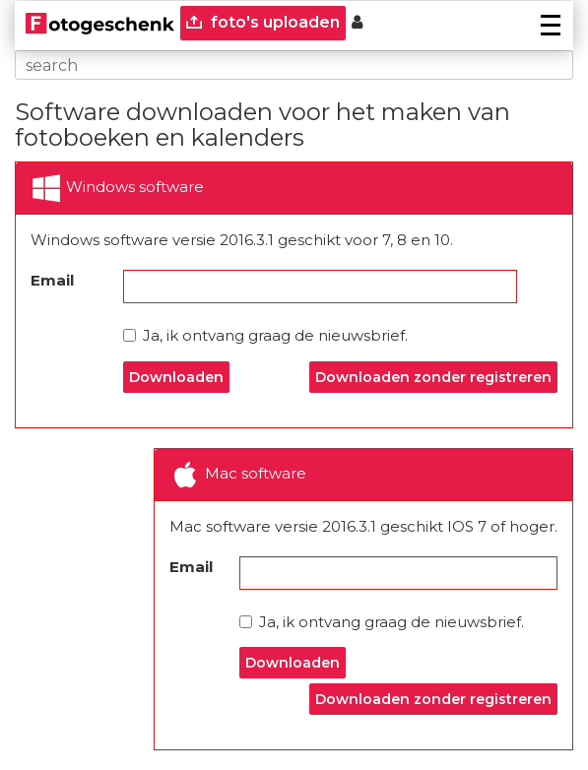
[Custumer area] (357, 23)
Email (52, 280)
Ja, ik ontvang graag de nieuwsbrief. (265, 335)
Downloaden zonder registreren (433, 377)
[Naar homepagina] (100, 23)
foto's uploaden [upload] (263, 22)
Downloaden (176, 377)
